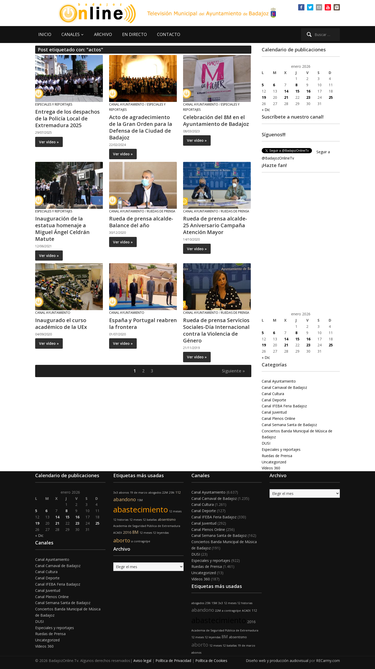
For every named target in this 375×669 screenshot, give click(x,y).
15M (140, 500)
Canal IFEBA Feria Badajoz (284, 405)
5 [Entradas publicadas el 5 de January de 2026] (263, 84)
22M (165, 492)
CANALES (70, 34)
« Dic (266, 109)
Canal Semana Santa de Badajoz (289, 424)
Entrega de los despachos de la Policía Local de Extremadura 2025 (67, 118)
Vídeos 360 (271, 467)
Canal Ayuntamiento (126, 104)
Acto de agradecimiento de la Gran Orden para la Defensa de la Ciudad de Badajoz (140, 127)
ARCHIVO (103, 34)
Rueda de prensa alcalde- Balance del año (141, 222)
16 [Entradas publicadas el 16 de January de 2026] (308, 91)
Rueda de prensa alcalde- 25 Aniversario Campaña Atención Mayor (215, 225)
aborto (121, 540)
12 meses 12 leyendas (154, 533)
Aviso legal (142, 660)
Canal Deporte (274, 399)
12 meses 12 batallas (143, 519)
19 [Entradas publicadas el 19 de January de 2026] (264, 97)
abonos (124, 492)
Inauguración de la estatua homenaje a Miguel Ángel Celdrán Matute (62, 228)
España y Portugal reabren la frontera (143, 323)
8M (135, 532)
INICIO (44, 34)
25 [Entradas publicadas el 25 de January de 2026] (331, 97)
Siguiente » (233, 371)
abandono (124, 499)
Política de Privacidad (173, 660)
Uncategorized (274, 461)
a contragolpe (140, 541)
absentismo (167, 519)
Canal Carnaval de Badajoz (284, 387)
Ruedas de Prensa (161, 211)
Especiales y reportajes (53, 104)
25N (171, 492)
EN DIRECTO (134, 34)
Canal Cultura (273, 393)
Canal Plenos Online (278, 418)
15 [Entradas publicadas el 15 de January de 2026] (297, 91)
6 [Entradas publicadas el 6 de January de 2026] (274, 84)
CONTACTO (168, 34)
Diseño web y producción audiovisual (277, 660)
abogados (154, 492)
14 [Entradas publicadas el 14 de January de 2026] (286, 91)
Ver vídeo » (49, 141)
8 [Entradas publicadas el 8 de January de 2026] (296, 84)
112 (178, 492)
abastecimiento (140, 509)
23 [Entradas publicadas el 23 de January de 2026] (308, 97)
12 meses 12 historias (238, 603)
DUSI (266, 443)
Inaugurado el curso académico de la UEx (61, 323)
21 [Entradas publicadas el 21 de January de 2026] (286, 97)
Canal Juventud (274, 412)
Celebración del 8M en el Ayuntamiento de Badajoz (216, 120)
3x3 (115, 492)
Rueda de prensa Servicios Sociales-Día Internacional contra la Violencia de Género (216, 330)
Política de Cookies (211, 660)
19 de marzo (138, 492)
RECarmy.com (328, 660)
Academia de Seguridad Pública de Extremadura (146, 526)
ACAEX (117, 533)
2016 (127, 532)
